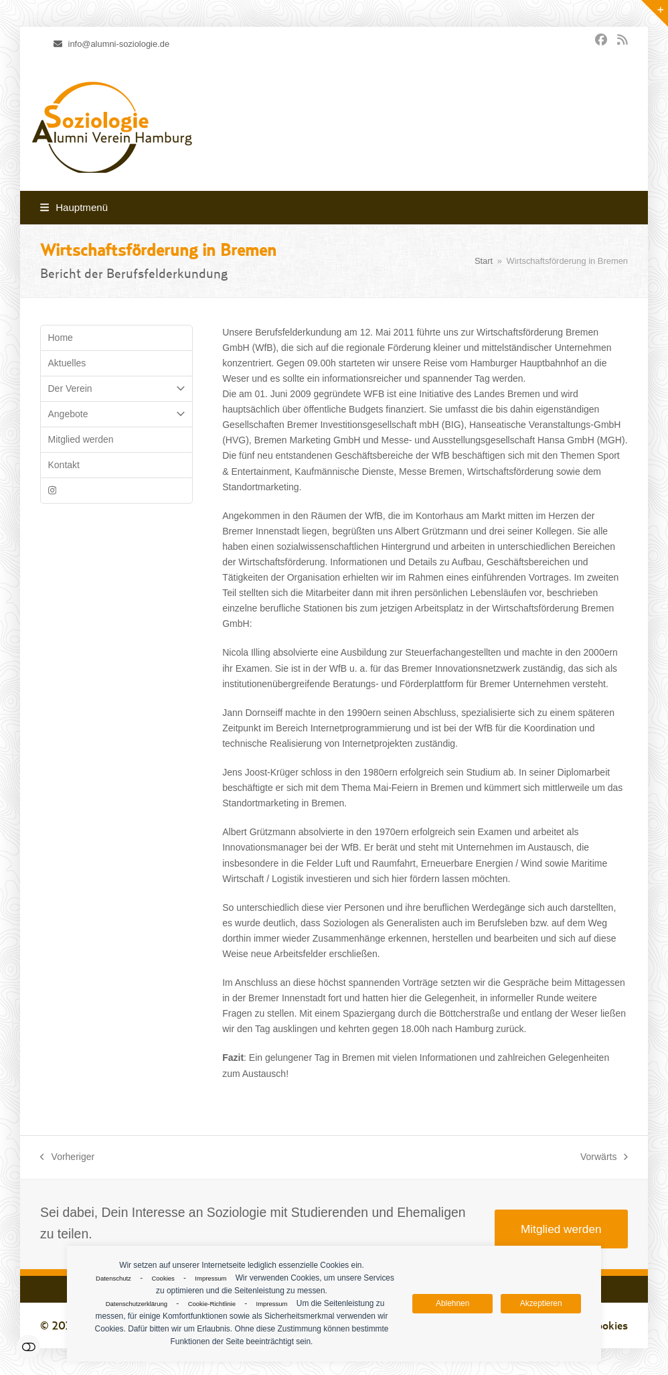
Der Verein (116, 388)
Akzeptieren (541, 1303)
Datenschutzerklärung (136, 1303)
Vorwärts (604, 1158)
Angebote (116, 414)
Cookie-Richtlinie (212, 1303)
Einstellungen (28, 1346)
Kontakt (64, 464)
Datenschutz (113, 1278)
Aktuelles (67, 363)
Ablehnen (452, 1303)
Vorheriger (67, 1158)
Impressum (210, 1278)
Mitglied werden (81, 439)
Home (60, 337)
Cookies (162, 1278)
